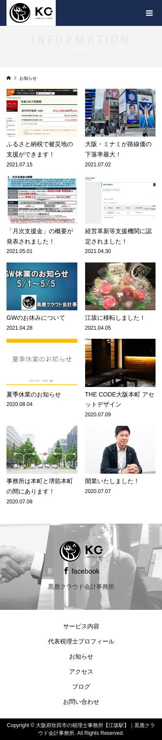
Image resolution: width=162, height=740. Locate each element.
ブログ (81, 686)
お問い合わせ (81, 701)
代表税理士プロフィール (81, 641)
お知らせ (81, 656)
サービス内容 (81, 626)
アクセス (81, 671)
